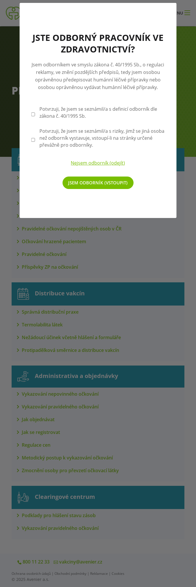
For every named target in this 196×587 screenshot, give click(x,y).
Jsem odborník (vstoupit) (98, 183)
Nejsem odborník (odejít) (98, 163)
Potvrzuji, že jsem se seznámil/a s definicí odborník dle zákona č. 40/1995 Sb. (98, 112)
